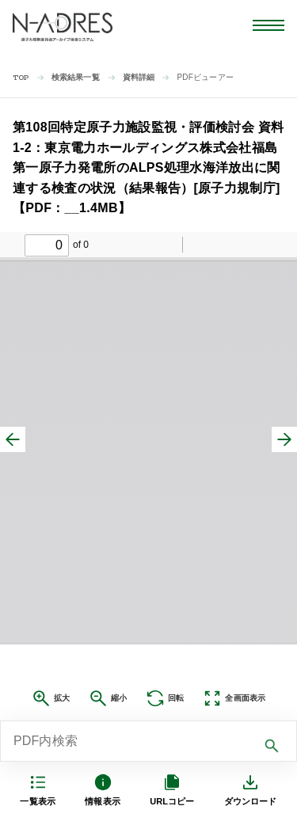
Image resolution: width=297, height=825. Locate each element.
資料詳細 (139, 77)
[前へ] (12, 439)
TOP (21, 78)
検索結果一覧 (75, 77)
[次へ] (284, 439)
